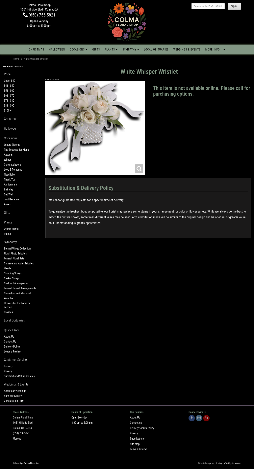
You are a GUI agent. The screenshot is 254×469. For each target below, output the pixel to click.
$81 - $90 (9, 105)
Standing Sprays (13, 273)
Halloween (57, 49)
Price (7, 74)
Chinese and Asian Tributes (19, 263)
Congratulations (12, 164)
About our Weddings (15, 390)
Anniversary (10, 184)
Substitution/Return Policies (19, 376)
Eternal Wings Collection (17, 248)
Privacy (8, 371)
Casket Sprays (11, 278)
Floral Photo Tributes (15, 253)
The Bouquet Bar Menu (16, 149)
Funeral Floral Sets (14, 258)
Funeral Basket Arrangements (20, 288)
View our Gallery (13, 395)
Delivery (8, 366)
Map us (17, 438)
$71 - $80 (9, 100)
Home (16, 58)
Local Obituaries (156, 49)
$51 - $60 (9, 90)
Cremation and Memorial (17, 293)
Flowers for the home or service (17, 305)
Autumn (8, 154)
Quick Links (11, 330)
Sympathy (129, 49)
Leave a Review (12, 351)
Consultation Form (14, 400)
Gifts (96, 49)
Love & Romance (13, 169)
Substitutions (137, 438)
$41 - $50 (9, 85)
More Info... (213, 49)
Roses (7, 204)
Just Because (11, 199)
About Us (9, 336)
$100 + (8, 110)
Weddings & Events (186, 49)
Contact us (136, 422)
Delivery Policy (12, 346)
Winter (7, 159)
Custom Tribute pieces (16, 283)
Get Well (8, 194)
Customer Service (15, 360)
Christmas (36, 49)
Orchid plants (11, 228)
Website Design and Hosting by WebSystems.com (219, 463)
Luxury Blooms (12, 144)
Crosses (8, 312)
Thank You (9, 179)
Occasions (77, 49)
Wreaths (8, 298)
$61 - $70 (9, 95)
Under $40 (9, 80)
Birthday (8, 189)
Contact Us (10, 341)
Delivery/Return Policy (142, 428)
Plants (110, 49)
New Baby (9, 174)
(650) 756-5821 (39, 14)
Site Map (135, 444)
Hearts (7, 268)
